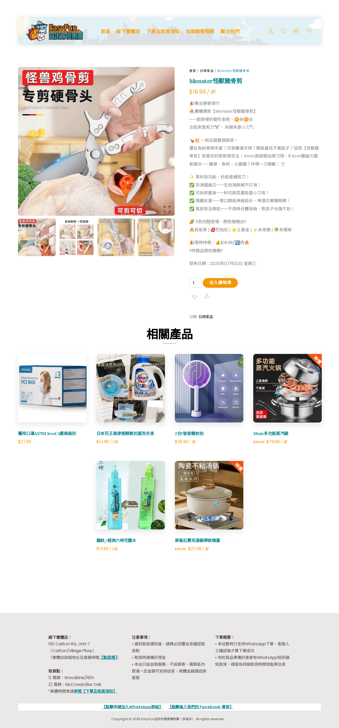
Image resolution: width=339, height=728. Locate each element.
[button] (29, 149)
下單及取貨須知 (163, 31)
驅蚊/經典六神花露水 (116, 540)
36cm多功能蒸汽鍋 (270, 433)
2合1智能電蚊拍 (189, 433)
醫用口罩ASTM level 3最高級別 (47, 433)
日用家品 (207, 71)
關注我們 (229, 31)
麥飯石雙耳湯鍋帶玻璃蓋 (197, 540)
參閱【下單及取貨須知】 (95, 691)
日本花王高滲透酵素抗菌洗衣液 (125, 433)
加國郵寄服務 (200, 31)
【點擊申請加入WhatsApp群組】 (132, 707)
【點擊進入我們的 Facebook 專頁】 (200, 707)
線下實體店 (128, 31)
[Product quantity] (195, 283)
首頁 (105, 31)
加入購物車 (220, 283)
